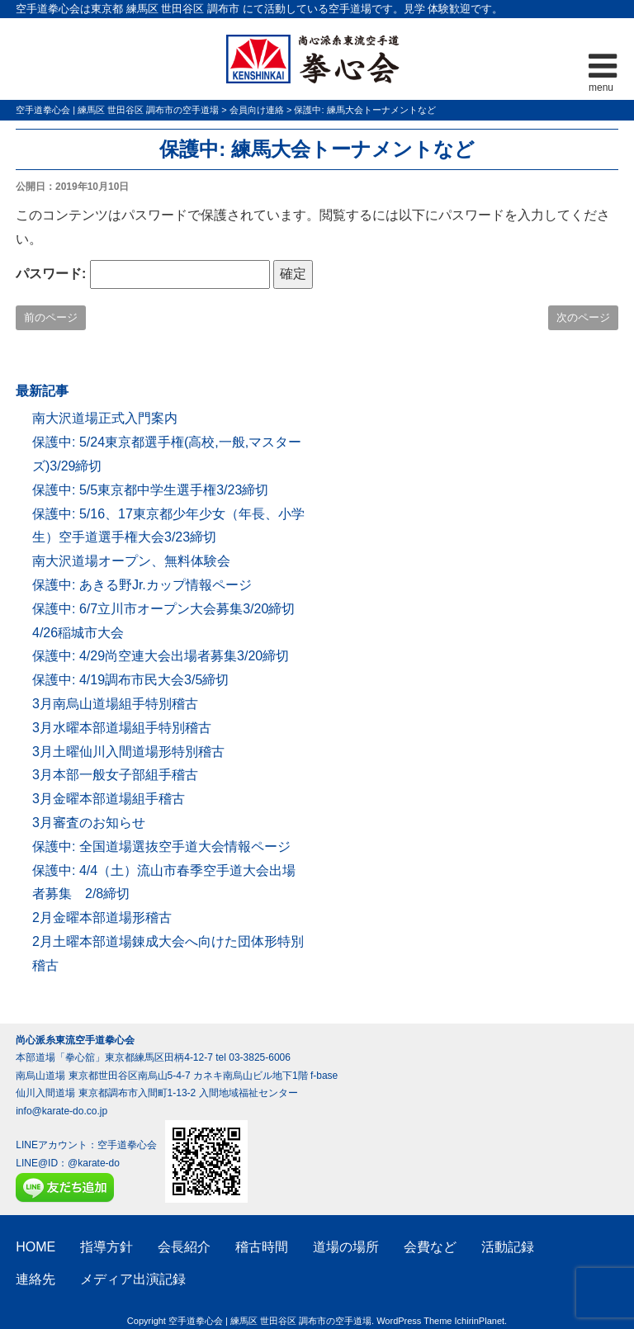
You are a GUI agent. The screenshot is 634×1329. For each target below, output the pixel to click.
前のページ (51, 317)
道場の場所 (346, 1247)
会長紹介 (184, 1247)
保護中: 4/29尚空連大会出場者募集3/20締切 (160, 656)
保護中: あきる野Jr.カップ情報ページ (142, 585)
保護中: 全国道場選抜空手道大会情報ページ (161, 846)
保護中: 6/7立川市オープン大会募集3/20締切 (163, 609)
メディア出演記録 (133, 1279)
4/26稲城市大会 (78, 633)
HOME (35, 1247)
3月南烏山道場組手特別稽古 (115, 704)
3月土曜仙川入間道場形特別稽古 (128, 752)
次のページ (583, 317)
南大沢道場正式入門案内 (104, 418)
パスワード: (143, 274)
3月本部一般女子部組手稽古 (115, 775)
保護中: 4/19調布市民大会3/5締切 (130, 680)
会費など (430, 1247)
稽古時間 (261, 1247)
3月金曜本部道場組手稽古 (108, 799)
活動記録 (507, 1247)
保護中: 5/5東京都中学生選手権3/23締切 (150, 490)
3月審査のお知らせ (88, 823)
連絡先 (35, 1279)
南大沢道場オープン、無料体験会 (131, 561)
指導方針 (106, 1247)
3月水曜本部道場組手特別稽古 (121, 728)
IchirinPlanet (480, 1321)
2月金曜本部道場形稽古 (102, 917)
